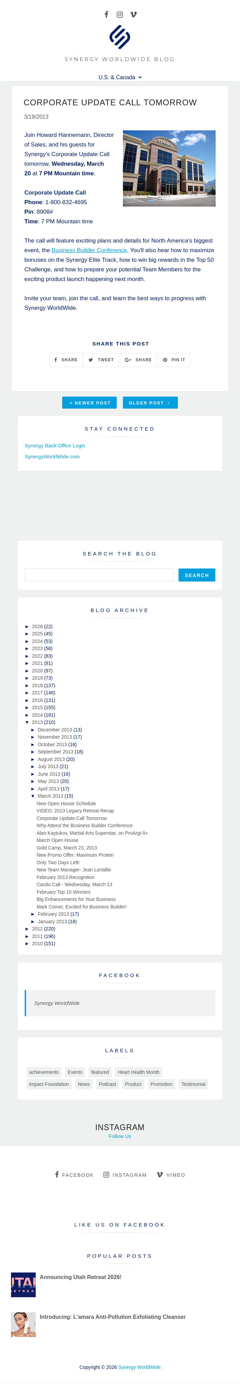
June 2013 (49, 774)
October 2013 (53, 745)
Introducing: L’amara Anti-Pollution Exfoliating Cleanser (113, 1317)
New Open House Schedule (66, 804)
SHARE (66, 360)
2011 (38, 936)
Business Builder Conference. (90, 250)
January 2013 (53, 922)
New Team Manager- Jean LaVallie (74, 870)
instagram (125, 1175)
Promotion (162, 1084)
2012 (38, 929)
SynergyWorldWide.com (52, 457)
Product (133, 1084)
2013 (38, 723)
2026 (38, 627)
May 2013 (49, 782)
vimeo (170, 1175)
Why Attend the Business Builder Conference (85, 826)
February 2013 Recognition (66, 877)
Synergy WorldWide (57, 1003)
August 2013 (52, 759)
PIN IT (174, 360)
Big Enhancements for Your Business (76, 900)
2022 (38, 656)
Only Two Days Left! (58, 863)
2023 (38, 649)
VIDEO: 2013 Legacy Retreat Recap (75, 811)
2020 (38, 671)
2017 (38, 693)
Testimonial (193, 1084)
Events (75, 1072)
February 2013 (54, 914)
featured (100, 1072)
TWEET (101, 360)
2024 (38, 641)
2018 (38, 686)
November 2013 (55, 737)
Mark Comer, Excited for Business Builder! (82, 907)
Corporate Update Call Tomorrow (72, 818)
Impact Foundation (49, 1084)
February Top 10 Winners (64, 892)
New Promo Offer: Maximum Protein (75, 855)
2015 (38, 708)
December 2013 (55, 730)
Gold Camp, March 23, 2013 (67, 848)
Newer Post (90, 403)
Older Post (149, 403)
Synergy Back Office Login (55, 446)
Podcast (107, 1084)
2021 (38, 664)
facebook (74, 1175)
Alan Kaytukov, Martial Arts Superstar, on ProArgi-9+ (92, 833)
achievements (44, 1072)
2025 (38, 634)
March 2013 (51, 796)
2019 (38, 678)
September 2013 (56, 752)
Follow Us (120, 1136)
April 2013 (49, 789)
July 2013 (49, 767)
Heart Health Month (138, 1072)
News (84, 1084)
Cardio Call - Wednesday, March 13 (74, 885)
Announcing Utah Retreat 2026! (81, 1277)
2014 (38, 715)
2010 (38, 944)
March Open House (57, 841)
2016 (38, 700)
